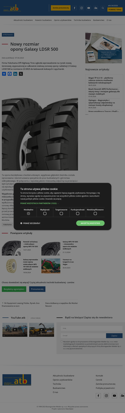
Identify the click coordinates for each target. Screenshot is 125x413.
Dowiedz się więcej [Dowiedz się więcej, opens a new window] (53, 199)
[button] (62, 203)
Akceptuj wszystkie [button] (90, 223)
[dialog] (62, 206)
